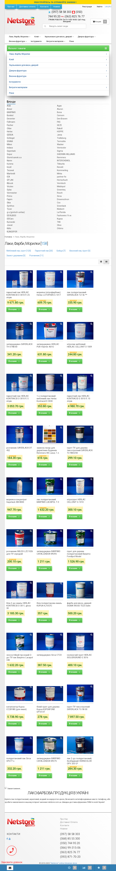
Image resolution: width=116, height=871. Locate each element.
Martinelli (11, 173)
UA (106, 7)
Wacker (60, 144)
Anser (9, 109)
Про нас (10, 7)
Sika (9, 202)
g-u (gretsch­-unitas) (16, 212)
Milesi (9, 144)
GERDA (10, 135)
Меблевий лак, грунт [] (19, 251)
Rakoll (59, 128)
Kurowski (11, 222)
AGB (9, 106)
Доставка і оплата (27, 7)
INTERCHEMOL (63, 160)
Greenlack (61, 206)
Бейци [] (61, 251)
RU (110, 7)
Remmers (61, 157)
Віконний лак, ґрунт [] (80, 251)
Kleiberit (60, 209)
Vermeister (12, 193)
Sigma (60, 151)
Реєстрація (87, 7)
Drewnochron (63, 199)
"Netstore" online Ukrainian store (63, 863)
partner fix (61, 177)
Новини (56, 7)
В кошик (14, 309)
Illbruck (10, 183)
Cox (58, 202)
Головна (8, 237)
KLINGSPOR (12, 231)
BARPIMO (11, 112)
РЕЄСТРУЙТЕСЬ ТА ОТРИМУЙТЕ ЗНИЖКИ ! (55, 2)
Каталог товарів (17, 48)
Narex (9, 160)
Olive (59, 225)
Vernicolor (61, 148)
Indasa (10, 148)
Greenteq (61, 190)
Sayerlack (11, 151)
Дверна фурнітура (86, 37)
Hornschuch (62, 180)
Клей (36, 37)
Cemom (60, 115)
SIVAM (10, 141)
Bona (59, 112)
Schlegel (10, 138)
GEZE (59, 125)
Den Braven (62, 119)
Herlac (10, 131)
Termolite (61, 141)
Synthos (10, 206)
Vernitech (61, 183)
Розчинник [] (36, 255)
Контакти (44, 7)
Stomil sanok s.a (14, 157)
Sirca (59, 196)
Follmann (11, 122)
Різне (71, 41)
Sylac (9, 190)
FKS (58, 122)
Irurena (10, 164)
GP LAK (10, 180)
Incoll (9, 167)
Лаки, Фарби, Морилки (18, 37)
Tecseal (10, 170)
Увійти (99, 7)
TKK (59, 222)
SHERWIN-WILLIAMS (66, 154)
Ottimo (60, 228)
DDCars (10, 219)
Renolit (60, 167)
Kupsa (60, 219)
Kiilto (9, 228)
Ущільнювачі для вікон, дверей (58, 37)
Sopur (9, 154)
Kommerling (62, 170)
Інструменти (36, 41)
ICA (8, 177)
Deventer (11, 119)
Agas (59, 106)
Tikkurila (61, 164)
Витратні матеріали (54, 41)
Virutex (10, 186)
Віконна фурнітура (17, 41)
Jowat (10, 225)
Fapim (9, 199)
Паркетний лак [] (44, 251)
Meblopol (61, 186)
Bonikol (10, 115)
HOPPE (60, 131)
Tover (9, 209)
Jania (59, 135)
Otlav (9, 128)
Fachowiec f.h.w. (64, 215)
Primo (9, 196)
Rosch (60, 193)
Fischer (10, 125)
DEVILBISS (11, 215)
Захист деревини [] (16, 255)
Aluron (60, 109)
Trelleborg (61, 138)
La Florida (61, 212)
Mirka (59, 173)
